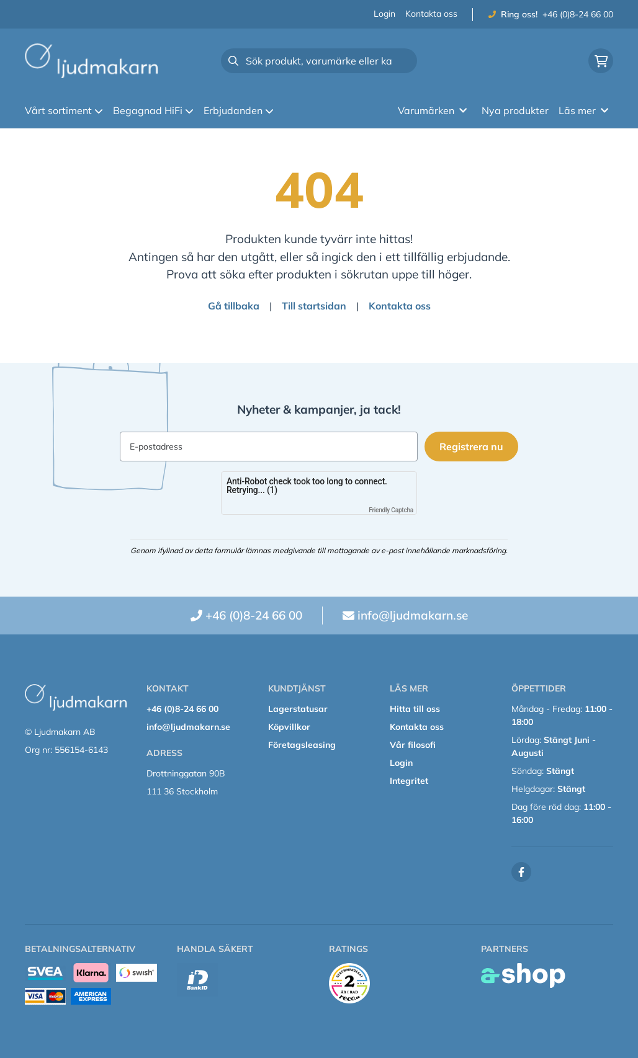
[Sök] (319, 60)
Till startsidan (314, 306)
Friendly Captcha (391, 510)
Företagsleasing (302, 744)
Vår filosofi (413, 744)
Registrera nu (473, 446)
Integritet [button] (409, 780)
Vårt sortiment (64, 110)
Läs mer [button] (583, 110)
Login (384, 13)
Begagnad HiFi (153, 110)
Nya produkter (515, 110)
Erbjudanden (239, 110)
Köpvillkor (289, 726)
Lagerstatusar (298, 708)
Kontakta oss (431, 13)
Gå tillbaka (233, 306)
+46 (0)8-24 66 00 (577, 14)
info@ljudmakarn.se (412, 615)
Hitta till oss (415, 708)
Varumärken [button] (432, 110)
